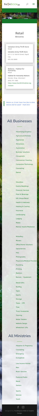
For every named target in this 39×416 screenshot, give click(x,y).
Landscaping (21, 214)
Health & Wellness (23, 202)
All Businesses (19, 121)
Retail (10, 49)
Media (19, 222)
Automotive (21, 148)
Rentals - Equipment (24, 277)
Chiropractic (21, 156)
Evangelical (21, 358)
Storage (20, 299)
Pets (18, 253)
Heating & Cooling (23, 207)
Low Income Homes (24, 363)
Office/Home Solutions (25, 245)
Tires (19, 307)
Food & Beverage (23, 195)
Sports (19, 295)
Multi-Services (22, 371)
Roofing (20, 287)
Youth (19, 399)
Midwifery (20, 237)
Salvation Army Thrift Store (18, 47)
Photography (21, 257)
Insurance (20, 210)
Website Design (22, 323)
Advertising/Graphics (24, 132)
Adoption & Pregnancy (25, 346)
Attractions (21, 144)
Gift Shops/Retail (23, 199)
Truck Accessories (23, 311)
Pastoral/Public (22, 377)
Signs (19, 291)
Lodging (20, 218)
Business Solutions (23, 152)
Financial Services (23, 191)
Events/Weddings (23, 187)
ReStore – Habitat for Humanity (16, 70)
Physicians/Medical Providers (27, 261)
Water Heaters (22, 319)
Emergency (21, 354)
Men (18, 367)
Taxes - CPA (21, 303)
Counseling (21, 168)
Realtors (20, 273)
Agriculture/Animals (24, 136)
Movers (19, 241)
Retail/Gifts (21, 283)
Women (20, 395)
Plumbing (20, 265)
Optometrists (21, 249)
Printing (20, 269)
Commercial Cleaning (24, 160)
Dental (19, 172)
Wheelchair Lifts (22, 327)
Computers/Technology (25, 164)
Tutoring (20, 315)
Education (20, 183)
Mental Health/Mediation (26, 226)
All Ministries (19, 336)
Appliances (21, 140)
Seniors (19, 385)
